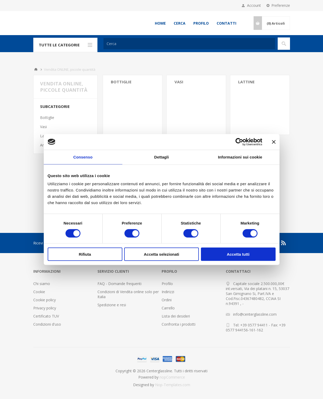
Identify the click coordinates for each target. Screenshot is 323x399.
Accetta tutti (238, 254)
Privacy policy (44, 307)
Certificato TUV (46, 316)
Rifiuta (85, 254)
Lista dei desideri (176, 316)
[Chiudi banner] (274, 142)
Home (160, 23)
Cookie (39, 291)
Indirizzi (168, 291)
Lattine (246, 81)
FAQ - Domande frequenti (119, 283)
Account (254, 5)
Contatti (226, 23)
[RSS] (284, 243)
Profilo (201, 23)
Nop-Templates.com (172, 384)
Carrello (168, 307)
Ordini (167, 299)
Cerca (179, 23)
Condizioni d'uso (47, 324)
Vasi (178, 81)
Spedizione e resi (111, 304)
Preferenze (280, 5)
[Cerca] (189, 43)
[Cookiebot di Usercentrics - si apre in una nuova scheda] (239, 142)
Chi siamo (41, 283)
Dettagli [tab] (161, 157)
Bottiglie (121, 81)
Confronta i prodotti (178, 324)
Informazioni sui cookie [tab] (240, 157)
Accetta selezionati (161, 254)
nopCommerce (172, 377)
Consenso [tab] (82, 157)
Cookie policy (44, 299)
